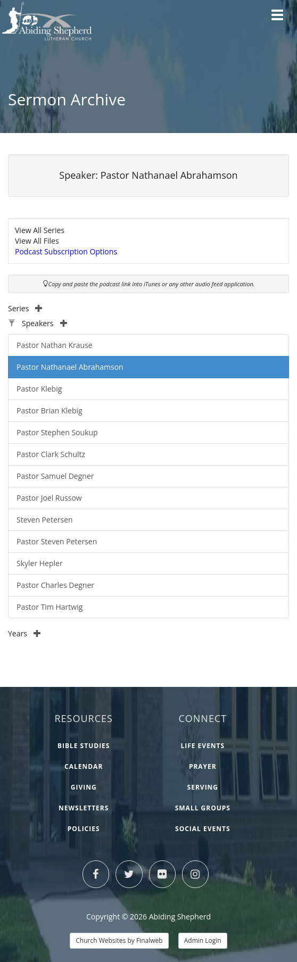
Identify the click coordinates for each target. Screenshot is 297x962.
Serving (202, 787)
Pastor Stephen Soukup (57, 432)
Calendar (83, 766)
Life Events (202, 745)
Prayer (203, 766)
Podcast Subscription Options (66, 251)
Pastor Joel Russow (49, 498)
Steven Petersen (44, 520)
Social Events (202, 828)
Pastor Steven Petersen (56, 541)
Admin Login (202, 940)
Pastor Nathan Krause (54, 345)
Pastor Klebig (39, 389)
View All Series (39, 230)
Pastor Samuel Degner (55, 476)
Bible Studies (83, 745)
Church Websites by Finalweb (119, 940)
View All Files (37, 241)
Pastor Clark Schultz (50, 454)
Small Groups (202, 807)
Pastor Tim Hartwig (49, 607)
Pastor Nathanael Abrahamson (69, 367)
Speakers (45, 323)
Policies (84, 828)
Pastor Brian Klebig (49, 410)
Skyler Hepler (39, 563)
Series (25, 308)
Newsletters (84, 807)
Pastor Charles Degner (55, 585)
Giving (84, 787)
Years (24, 633)
